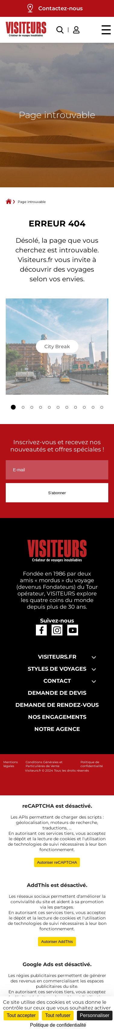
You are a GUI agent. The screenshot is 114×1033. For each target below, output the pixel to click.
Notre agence (57, 729)
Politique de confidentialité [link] (58, 1025)
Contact (57, 681)
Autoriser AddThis (57, 941)
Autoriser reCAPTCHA (57, 862)
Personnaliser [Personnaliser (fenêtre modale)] (94, 1015)
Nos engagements (57, 717)
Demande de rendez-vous (57, 705)
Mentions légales (10, 764)
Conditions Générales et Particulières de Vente (44, 764)
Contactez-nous (60, 8)
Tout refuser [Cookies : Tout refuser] (57, 1015)
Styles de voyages (57, 669)
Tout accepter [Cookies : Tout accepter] (21, 1015)
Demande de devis (57, 693)
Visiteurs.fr (57, 657)
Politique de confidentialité (92, 764)
